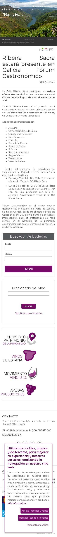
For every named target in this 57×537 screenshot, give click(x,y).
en (43, 9)
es (33, 9)
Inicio (7, 40)
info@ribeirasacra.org (17, 430)
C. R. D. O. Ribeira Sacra (16, 14)
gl (38, 9)
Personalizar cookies (37, 524)
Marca (8, 254)
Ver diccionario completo (28, 313)
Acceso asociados (42, 6)
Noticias (50, 40)
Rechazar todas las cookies (33, 517)
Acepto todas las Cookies (35, 510)
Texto (8, 244)
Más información (17, 503)
